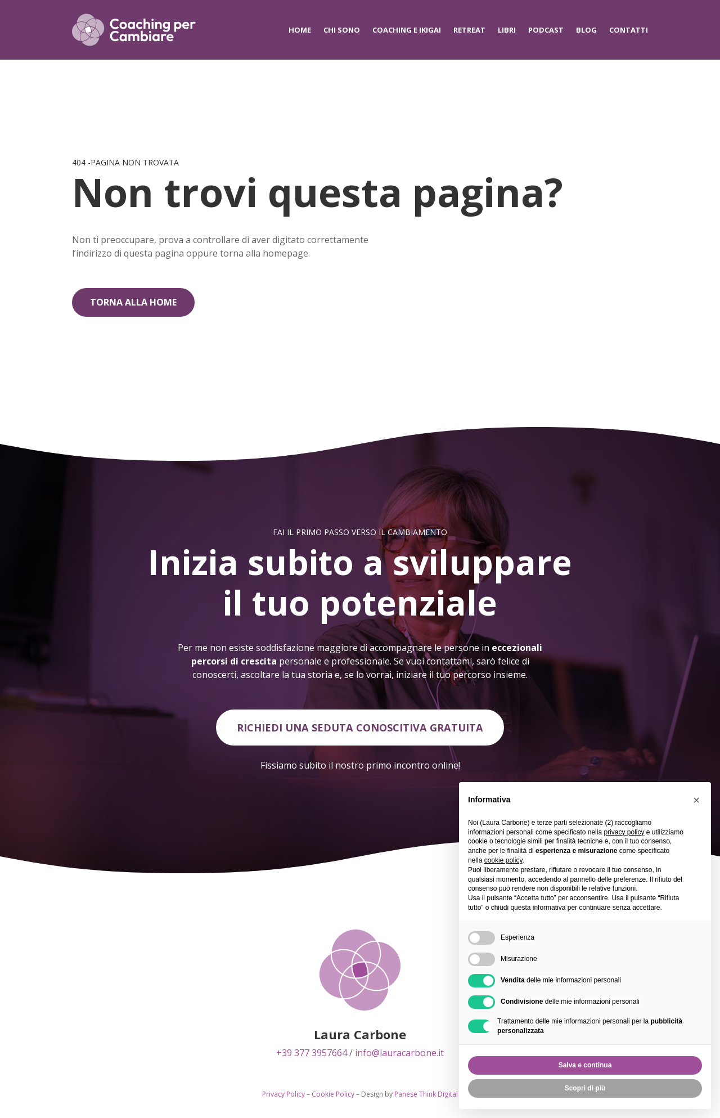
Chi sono (341, 30)
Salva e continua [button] (585, 1065)
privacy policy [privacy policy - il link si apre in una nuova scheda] (624, 832)
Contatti (628, 30)
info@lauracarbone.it (399, 1054)
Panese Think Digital (426, 1096)
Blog (586, 30)
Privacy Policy (283, 1096)
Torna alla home (133, 302)
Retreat (469, 30)
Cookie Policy (333, 1096)
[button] (696, 800)
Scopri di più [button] (585, 1088)
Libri (507, 30)
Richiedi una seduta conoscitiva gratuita (360, 728)
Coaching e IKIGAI (406, 30)
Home (300, 30)
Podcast (546, 30)
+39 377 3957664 (311, 1054)
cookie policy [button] (503, 860)
